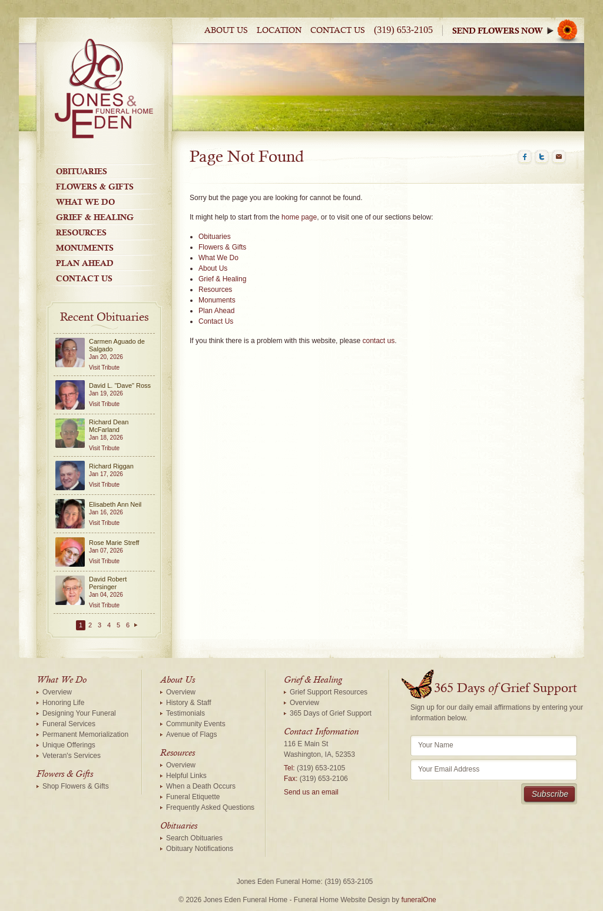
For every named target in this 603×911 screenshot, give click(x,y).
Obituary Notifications (199, 848)
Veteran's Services (71, 756)
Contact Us (337, 30)
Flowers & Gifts (95, 186)
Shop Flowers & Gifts (75, 786)
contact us (378, 341)
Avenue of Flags (191, 734)
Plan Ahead (85, 263)
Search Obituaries (194, 838)
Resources (81, 232)
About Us (226, 30)
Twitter (541, 157)
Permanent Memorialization (85, 734)
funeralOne (418, 900)
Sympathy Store (518, 30)
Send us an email (311, 792)
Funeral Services (68, 724)
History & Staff (188, 703)
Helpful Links (186, 776)
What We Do (85, 202)
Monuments (85, 247)
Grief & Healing (95, 217)
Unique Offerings (68, 745)
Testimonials (185, 713)
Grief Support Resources (328, 692)
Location (279, 30)
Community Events (196, 724)
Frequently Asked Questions (210, 807)
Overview (57, 692)
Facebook (524, 157)
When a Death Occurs (201, 786)
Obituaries (81, 171)
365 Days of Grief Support (331, 713)
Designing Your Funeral (79, 713)
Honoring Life (63, 703)
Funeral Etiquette (193, 797)
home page (299, 217)
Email (558, 157)
